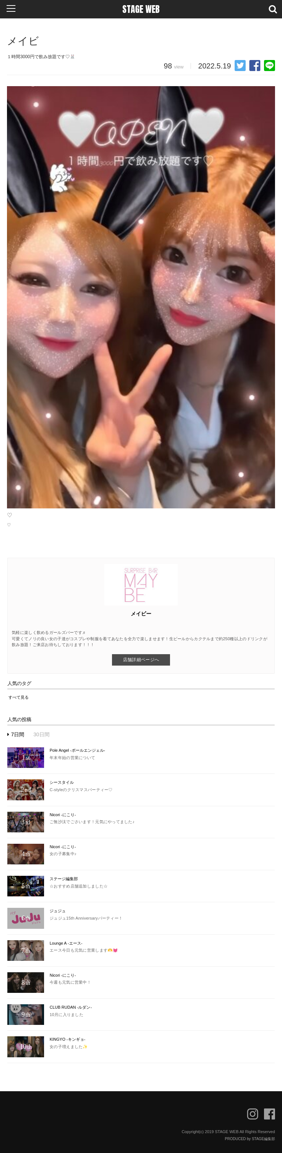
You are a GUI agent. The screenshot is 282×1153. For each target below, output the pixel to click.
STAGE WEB (141, 9)
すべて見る (18, 697)
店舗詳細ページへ (141, 659)
